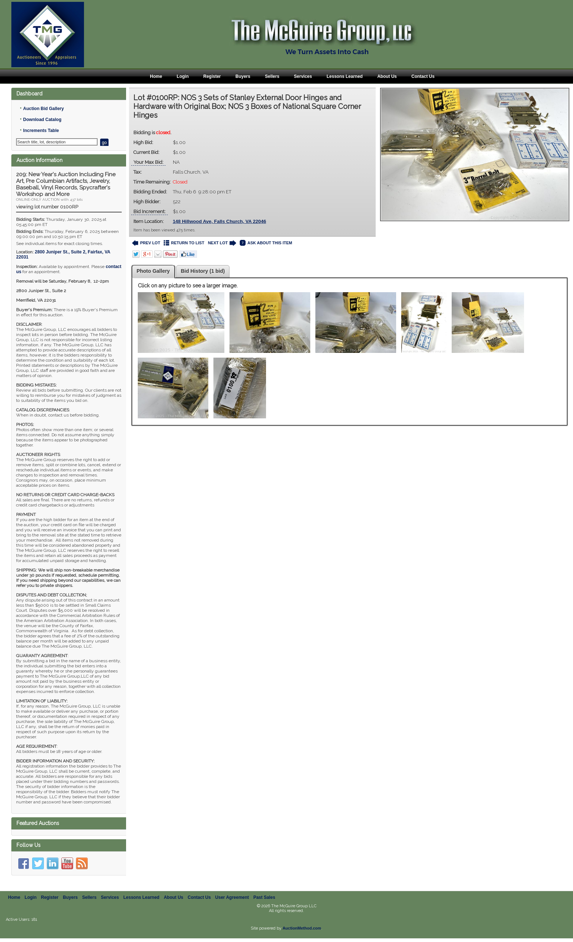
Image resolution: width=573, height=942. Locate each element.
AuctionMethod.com (301, 932)
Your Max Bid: (148, 162)
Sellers (272, 76)
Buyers (242, 76)
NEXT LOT (222, 243)
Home (156, 76)
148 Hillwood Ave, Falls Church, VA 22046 (219, 221)
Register (212, 76)
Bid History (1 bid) (203, 271)
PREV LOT (146, 243)
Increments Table (41, 130)
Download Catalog (42, 119)
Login (183, 76)
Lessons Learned (345, 76)
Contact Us (423, 76)
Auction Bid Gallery (43, 108)
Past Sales (264, 901)
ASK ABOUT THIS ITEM (266, 243)
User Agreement (232, 901)
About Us (386, 76)
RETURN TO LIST (184, 243)
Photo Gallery (153, 271)
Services (303, 76)
